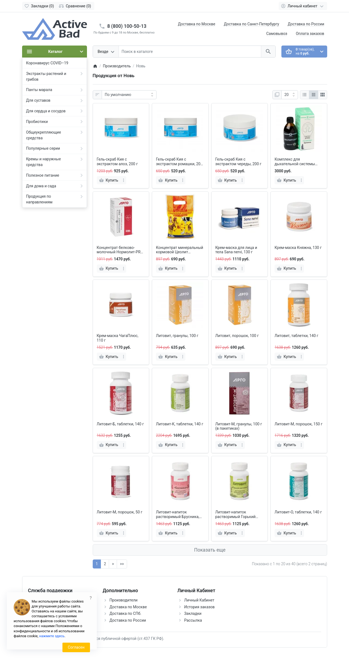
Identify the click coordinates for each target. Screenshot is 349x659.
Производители (124, 600)
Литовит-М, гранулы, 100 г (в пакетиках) (238, 426)
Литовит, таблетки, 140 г (296, 335)
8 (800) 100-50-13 (126, 26)
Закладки (192, 613)
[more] (123, 180)
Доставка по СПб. (126, 613)
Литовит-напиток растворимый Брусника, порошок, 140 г (177, 514)
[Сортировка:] (129, 95)
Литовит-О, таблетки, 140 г (298, 512)
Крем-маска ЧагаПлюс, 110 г (118, 337)
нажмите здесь (52, 636)
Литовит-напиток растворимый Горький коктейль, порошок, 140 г (237, 514)
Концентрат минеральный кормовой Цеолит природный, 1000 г (179, 250)
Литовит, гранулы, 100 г (177, 335)
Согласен (76, 647)
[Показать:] (289, 95)
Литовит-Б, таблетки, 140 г (120, 424)
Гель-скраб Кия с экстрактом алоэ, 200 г (117, 161)
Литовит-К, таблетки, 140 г (179, 424)
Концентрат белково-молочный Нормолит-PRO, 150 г (120, 250)
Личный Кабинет (199, 600)
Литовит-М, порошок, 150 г (299, 424)
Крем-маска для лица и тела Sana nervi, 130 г (236, 249)
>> (122, 564)
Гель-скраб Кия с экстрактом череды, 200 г (238, 161)
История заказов (199, 607)
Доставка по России (306, 24)
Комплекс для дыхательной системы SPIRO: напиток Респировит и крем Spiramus (295, 161)
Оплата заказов (310, 33)
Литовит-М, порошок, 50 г (120, 512)
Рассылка (193, 620)
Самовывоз (276, 33)
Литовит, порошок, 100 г (237, 335)
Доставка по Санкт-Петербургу (251, 24)
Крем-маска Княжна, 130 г (298, 247)
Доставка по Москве (196, 24)
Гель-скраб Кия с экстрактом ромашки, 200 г (179, 161)
